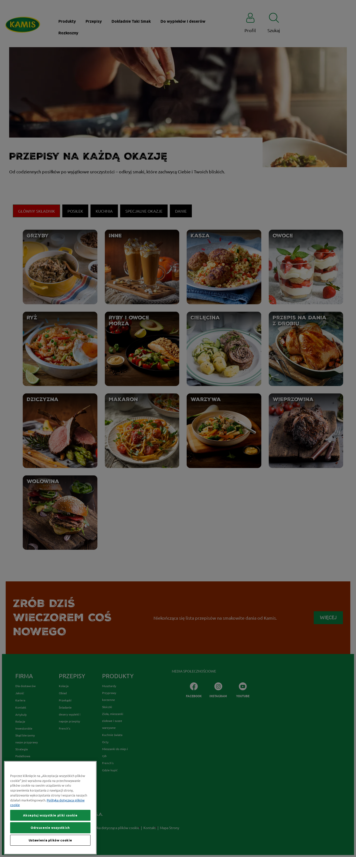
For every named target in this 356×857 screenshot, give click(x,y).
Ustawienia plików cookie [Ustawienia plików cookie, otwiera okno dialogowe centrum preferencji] (50, 851)
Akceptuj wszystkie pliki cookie (50, 826)
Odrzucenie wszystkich (50, 839)
